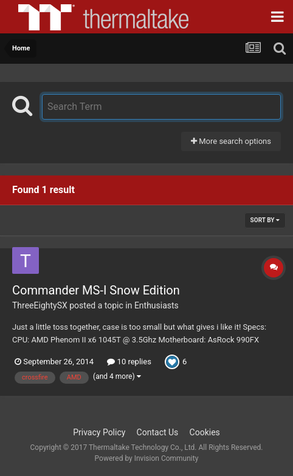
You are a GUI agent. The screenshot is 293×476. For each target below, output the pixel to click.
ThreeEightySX (39, 305)
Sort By (265, 220)
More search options (231, 141)
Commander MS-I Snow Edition (96, 290)
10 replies (129, 361)
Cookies (205, 432)
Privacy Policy (99, 432)
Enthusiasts (156, 305)
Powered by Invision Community (147, 458)
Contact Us (158, 432)
